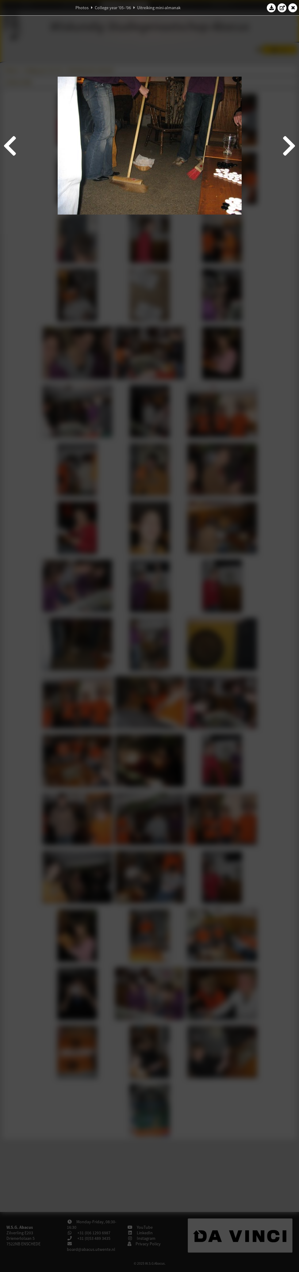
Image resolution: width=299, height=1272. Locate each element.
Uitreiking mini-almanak (159, 7)
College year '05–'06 (113, 7)
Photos (82, 7)
